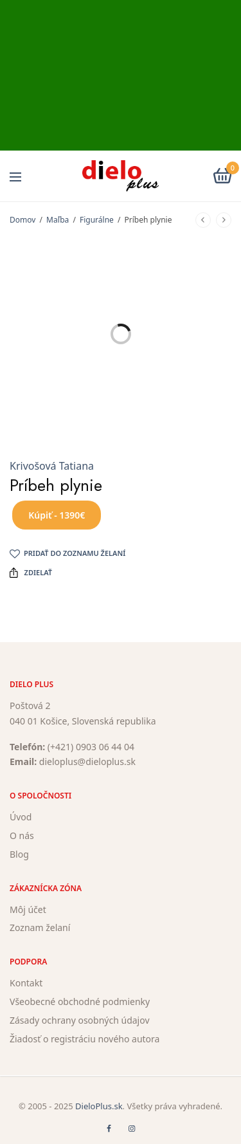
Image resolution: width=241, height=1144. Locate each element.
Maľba (57, 219)
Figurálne (97, 219)
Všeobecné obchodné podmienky (80, 1001)
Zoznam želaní (40, 928)
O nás (22, 835)
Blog (19, 854)
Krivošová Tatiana (52, 466)
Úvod (20, 817)
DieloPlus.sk (99, 1106)
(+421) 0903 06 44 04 (91, 747)
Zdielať (31, 572)
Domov (22, 219)
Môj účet (28, 909)
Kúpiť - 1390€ (56, 515)
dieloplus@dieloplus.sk (87, 762)
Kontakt (26, 983)
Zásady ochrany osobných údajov (80, 1020)
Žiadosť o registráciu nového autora (84, 1039)
